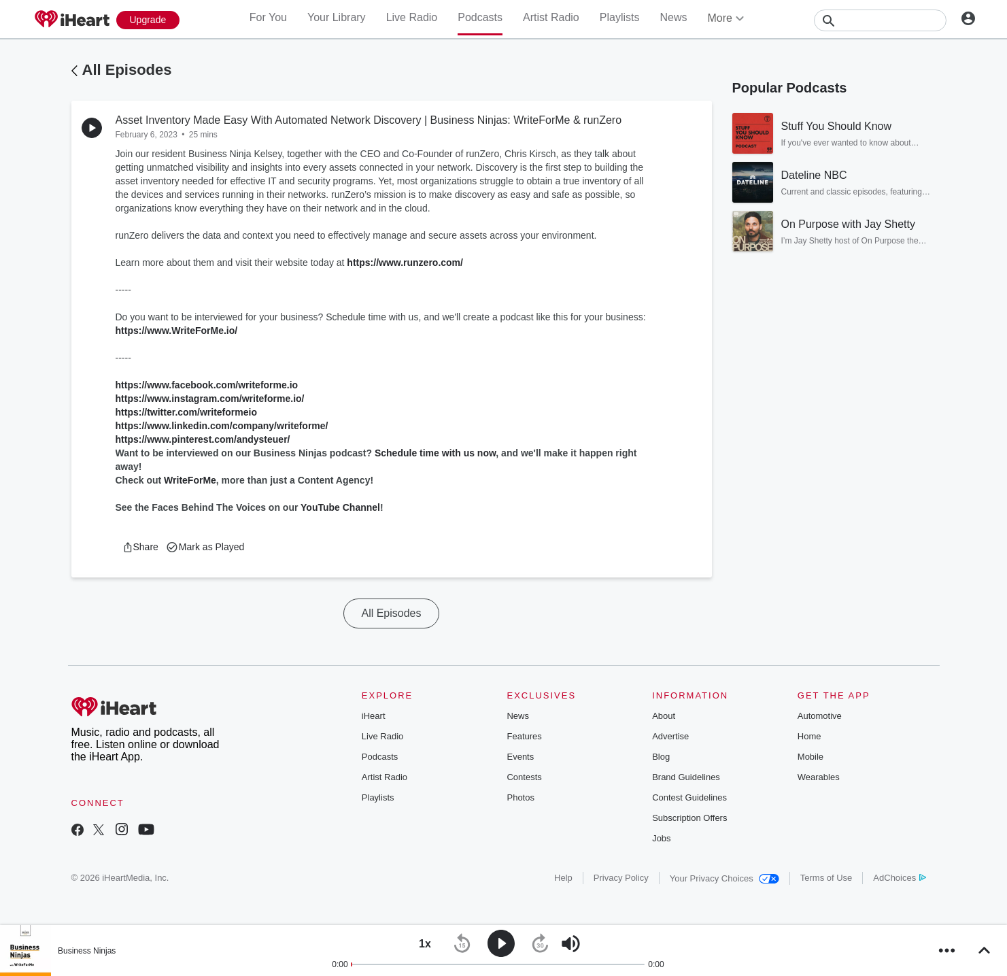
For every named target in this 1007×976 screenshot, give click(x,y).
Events (520, 757)
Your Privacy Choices (724, 878)
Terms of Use (826, 878)
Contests (524, 777)
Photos (520, 797)
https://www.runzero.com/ (405, 262)
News (673, 17)
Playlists (620, 17)
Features (524, 736)
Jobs (661, 838)
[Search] (880, 20)
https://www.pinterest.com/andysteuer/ (203, 439)
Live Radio (412, 17)
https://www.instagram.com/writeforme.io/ (210, 398)
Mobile (810, 757)
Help (563, 878)
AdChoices (899, 878)
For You (268, 17)
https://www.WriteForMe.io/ (177, 330)
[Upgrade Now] (148, 20)
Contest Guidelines (689, 797)
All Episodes (127, 69)
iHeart (374, 716)
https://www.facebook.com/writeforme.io (207, 385)
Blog (661, 757)
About (663, 716)
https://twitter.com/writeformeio (186, 412)
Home (809, 736)
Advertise (670, 736)
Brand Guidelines (686, 777)
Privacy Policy (621, 878)
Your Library (336, 17)
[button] (140, 546)
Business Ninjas (87, 951)
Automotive (820, 716)
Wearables (819, 777)
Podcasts (480, 17)
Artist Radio (551, 17)
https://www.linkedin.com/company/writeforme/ (222, 425)
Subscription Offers (689, 818)
